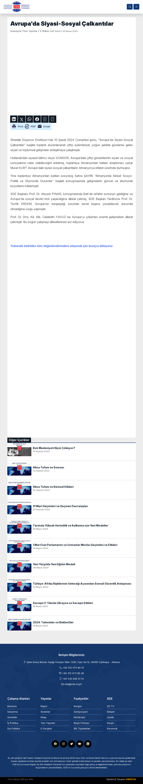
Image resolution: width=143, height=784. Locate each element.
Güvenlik (12, 717)
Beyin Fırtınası (81, 723)
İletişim (111, 711)
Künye (110, 723)
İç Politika (12, 723)
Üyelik (110, 717)
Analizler (45, 711)
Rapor (44, 706)
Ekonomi (12, 706)
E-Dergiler (46, 728)
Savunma (12, 711)
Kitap (43, 717)
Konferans (79, 717)
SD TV (110, 706)
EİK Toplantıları (82, 728)
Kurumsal (112, 728)
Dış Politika (13, 728)
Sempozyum (81, 711)
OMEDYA (131, 779)
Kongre (78, 706)
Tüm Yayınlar (48, 723)
